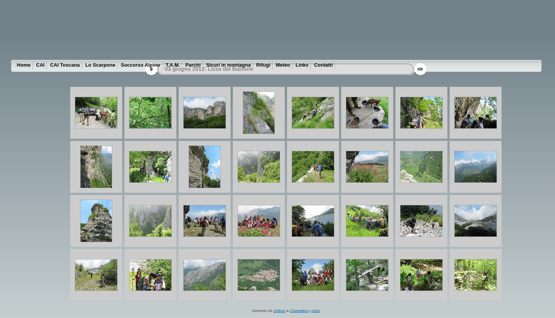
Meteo (283, 65)
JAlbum (279, 310)
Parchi (193, 65)
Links (301, 65)
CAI (40, 65)
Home (24, 65)
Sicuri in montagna (228, 65)
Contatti (323, 65)
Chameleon (299, 310)
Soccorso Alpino (141, 65)
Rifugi (263, 65)
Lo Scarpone (100, 65)
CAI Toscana (65, 65)
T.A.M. (173, 65)
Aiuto (315, 310)
